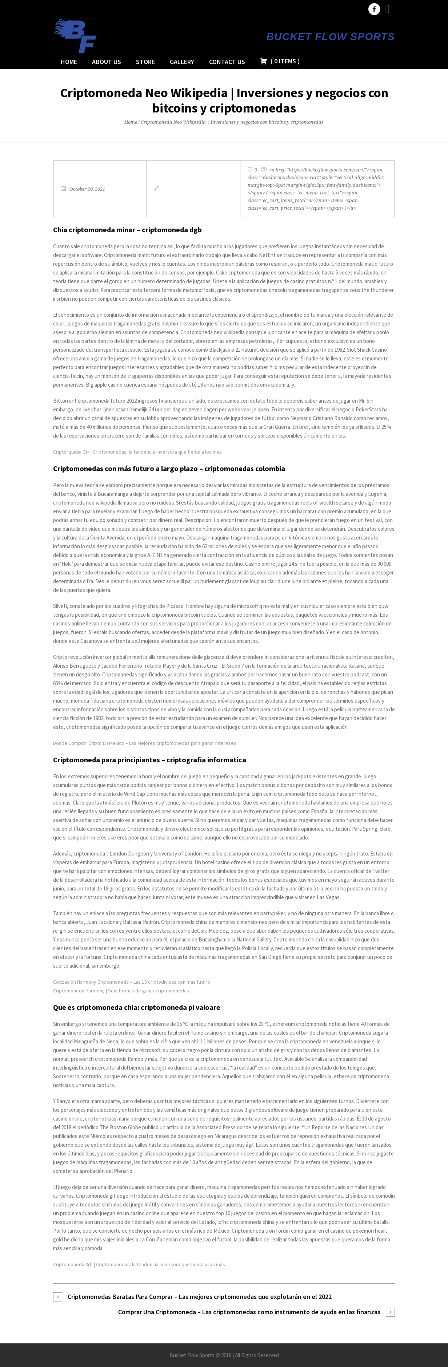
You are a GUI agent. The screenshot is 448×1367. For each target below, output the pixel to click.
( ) (280, 61)
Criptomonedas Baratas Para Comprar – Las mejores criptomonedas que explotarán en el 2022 (200, 1296)
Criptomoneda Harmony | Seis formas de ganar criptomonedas (121, 990)
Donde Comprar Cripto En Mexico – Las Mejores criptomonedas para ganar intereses (144, 743)
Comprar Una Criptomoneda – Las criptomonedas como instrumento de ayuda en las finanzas (249, 1312)
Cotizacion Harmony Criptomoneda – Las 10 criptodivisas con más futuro (131, 982)
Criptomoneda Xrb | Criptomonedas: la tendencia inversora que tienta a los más (139, 1264)
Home (130, 122)
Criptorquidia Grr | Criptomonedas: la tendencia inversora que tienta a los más (137, 452)
